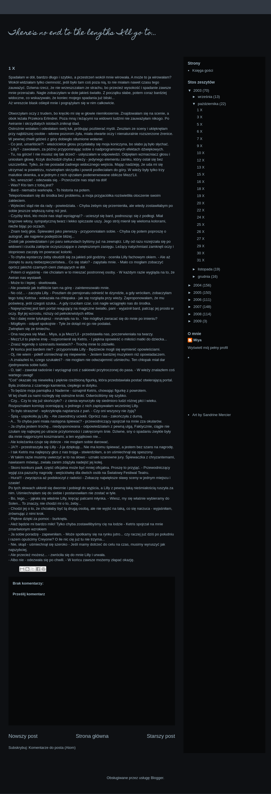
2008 (198, 314)
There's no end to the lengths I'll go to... (82, 33)
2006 (198, 300)
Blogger (157, 778)
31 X (200, 260)
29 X (200, 246)
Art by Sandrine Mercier (211, 415)
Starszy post (161, 736)
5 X (199, 124)
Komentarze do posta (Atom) (52, 747)
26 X (200, 231)
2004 (198, 285)
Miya (197, 340)
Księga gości (202, 70)
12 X (200, 160)
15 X (200, 174)
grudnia (204, 276)
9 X (199, 146)
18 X (200, 189)
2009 (198, 321)
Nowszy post (23, 736)
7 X (199, 139)
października (209, 104)
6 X (199, 131)
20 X (200, 203)
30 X (200, 253)
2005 (198, 292)
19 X (200, 196)
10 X (200, 153)
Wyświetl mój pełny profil (208, 347)
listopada (206, 269)
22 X (200, 210)
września (205, 97)
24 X (200, 217)
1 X (199, 110)
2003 (198, 90)
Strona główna (92, 736)
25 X (200, 224)
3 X (199, 117)
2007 (198, 307)
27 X (200, 239)
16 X (200, 182)
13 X (200, 167)
